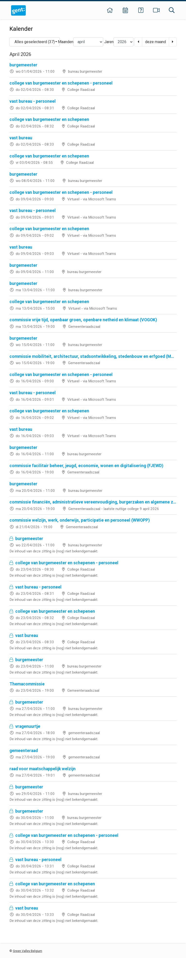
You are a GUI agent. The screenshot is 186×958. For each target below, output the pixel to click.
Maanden (65, 41)
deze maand (155, 41)
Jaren (109, 41)
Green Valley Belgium (27, 951)
